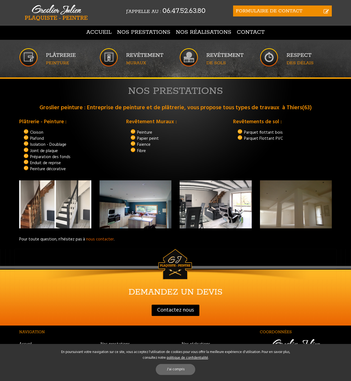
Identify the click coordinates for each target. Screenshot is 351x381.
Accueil (99, 32)
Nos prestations (144, 32)
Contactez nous (175, 310)
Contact (251, 32)
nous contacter (100, 239)
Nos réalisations (203, 32)
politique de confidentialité (187, 358)
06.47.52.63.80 (183, 10)
